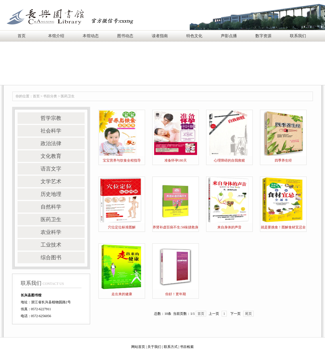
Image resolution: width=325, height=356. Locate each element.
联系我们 (298, 36)
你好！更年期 (175, 294)
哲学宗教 (51, 118)
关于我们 (154, 347)
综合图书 (51, 257)
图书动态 (125, 36)
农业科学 (51, 232)
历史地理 (51, 194)
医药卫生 (68, 96)
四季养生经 (283, 160)
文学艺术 (51, 181)
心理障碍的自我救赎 (229, 160)
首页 (22, 36)
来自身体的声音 (229, 227)
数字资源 (263, 36)
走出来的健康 (121, 294)
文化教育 (51, 156)
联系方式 (171, 347)
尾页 (248, 314)
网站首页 (138, 347)
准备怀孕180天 (175, 160)
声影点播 (229, 36)
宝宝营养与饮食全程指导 (122, 160)
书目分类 (50, 96)
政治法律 (51, 143)
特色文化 (194, 36)
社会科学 (51, 131)
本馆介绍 (56, 36)
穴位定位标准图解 (122, 227)
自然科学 (51, 207)
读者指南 (160, 36)
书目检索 (187, 347)
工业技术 (51, 245)
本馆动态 (91, 36)
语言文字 (51, 169)
